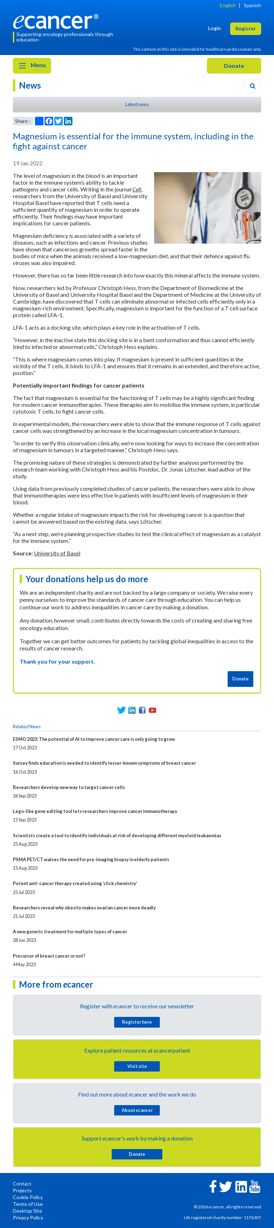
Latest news (137, 104)
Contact (22, 1183)
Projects (22, 1190)
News (30, 85)
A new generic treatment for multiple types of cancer (70, 931)
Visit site (137, 1066)
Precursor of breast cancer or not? (49, 956)
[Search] (252, 86)
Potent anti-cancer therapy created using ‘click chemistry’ (75, 883)
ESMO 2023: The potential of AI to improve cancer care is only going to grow (94, 739)
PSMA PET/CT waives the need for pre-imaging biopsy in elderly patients (91, 859)
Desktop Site (27, 1211)
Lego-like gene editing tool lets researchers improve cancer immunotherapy (95, 811)
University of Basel (57, 553)
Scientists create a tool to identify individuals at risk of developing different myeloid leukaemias (117, 835)
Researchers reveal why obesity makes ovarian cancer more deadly (84, 907)
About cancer (137, 1110)
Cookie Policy (28, 1197)
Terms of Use (28, 1204)
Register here (137, 1022)
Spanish (252, 5)
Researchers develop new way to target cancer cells (69, 787)
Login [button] (214, 28)
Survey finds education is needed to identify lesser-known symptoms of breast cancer (104, 763)
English (228, 5)
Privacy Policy (28, 1217)
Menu (32, 65)
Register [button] (245, 28)
